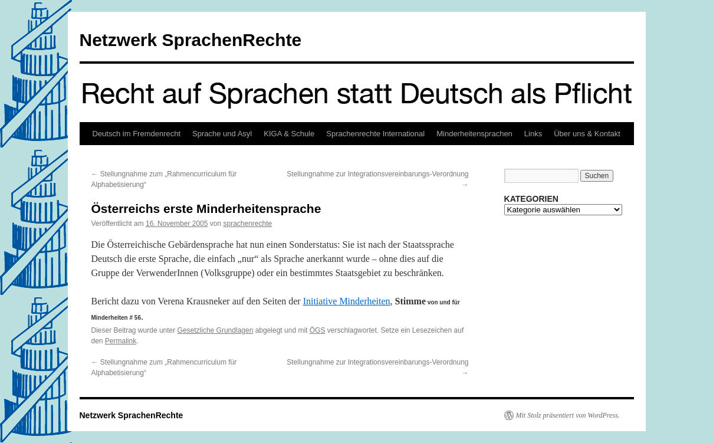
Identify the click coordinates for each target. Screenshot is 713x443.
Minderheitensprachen (474, 133)
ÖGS (318, 330)
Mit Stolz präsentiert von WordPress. (568, 415)
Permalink (120, 341)
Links (533, 133)
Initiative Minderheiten (346, 301)
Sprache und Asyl (222, 133)
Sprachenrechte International (375, 133)
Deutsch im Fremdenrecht (137, 133)
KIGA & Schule (289, 133)
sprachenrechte (247, 223)
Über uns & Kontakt (587, 133)
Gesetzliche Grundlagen (216, 330)
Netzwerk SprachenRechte (191, 40)
